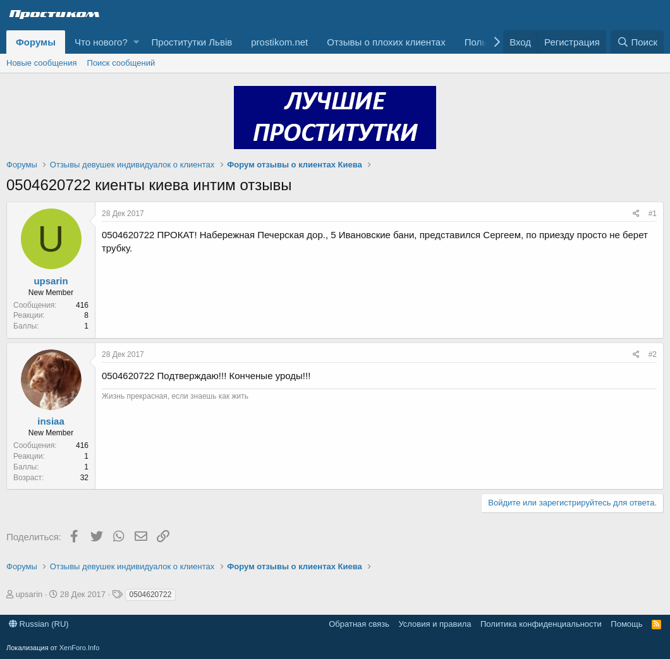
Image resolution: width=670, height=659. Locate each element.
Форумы (36, 42)
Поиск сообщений (121, 63)
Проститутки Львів (192, 42)
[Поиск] (637, 42)
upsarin (51, 280)
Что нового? (101, 42)
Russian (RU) (39, 624)
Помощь (626, 624)
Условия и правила (434, 624)
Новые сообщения (41, 63)
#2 (653, 354)
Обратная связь (359, 624)
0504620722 (151, 594)
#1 (653, 213)
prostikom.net (279, 42)
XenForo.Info (79, 647)
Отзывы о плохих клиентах (386, 42)
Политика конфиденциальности (541, 624)
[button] (136, 42)
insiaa (50, 421)
